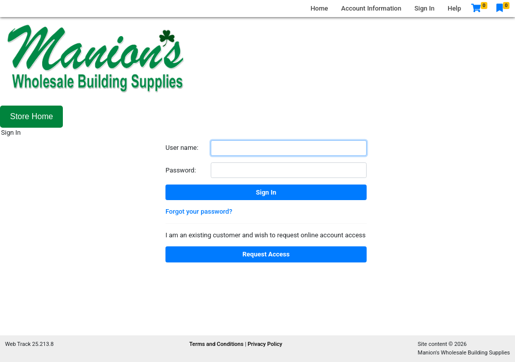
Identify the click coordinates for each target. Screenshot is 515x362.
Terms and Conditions (217, 344)
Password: (180, 170)
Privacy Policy (264, 344)
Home (319, 8)
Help (454, 8)
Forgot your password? (198, 211)
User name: (181, 147)
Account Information (371, 8)
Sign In (424, 8)
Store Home (31, 116)
